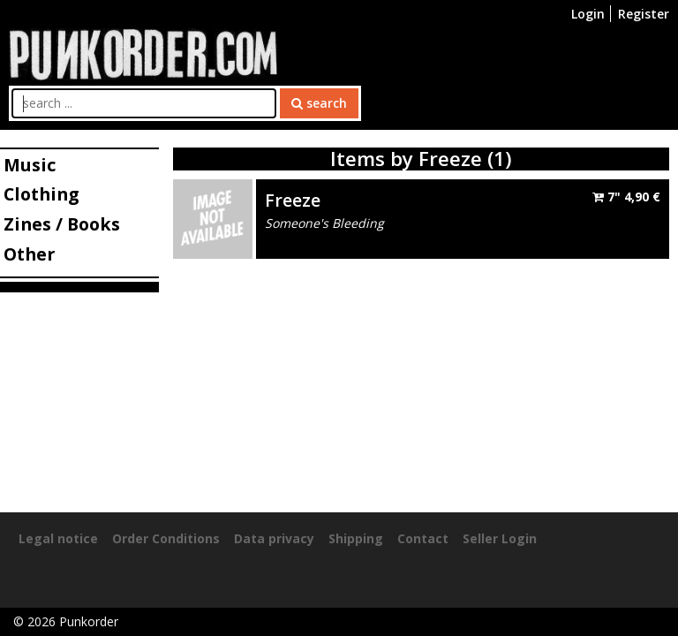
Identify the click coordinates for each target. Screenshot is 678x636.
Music (30, 165)
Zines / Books (62, 224)
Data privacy (274, 538)
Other (29, 254)
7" (626, 196)
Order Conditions (166, 538)
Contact (422, 538)
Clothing (41, 194)
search (319, 103)
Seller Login (500, 538)
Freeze (292, 200)
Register (643, 13)
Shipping (355, 538)
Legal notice (58, 538)
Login (588, 13)
